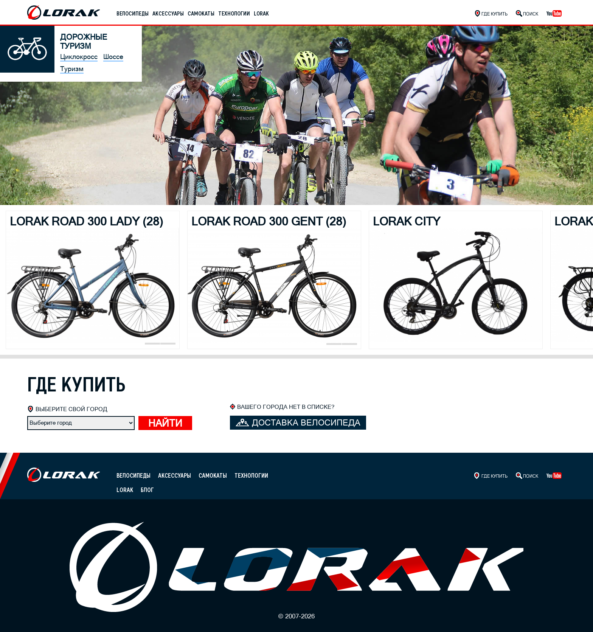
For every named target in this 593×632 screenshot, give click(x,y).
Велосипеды (132, 13)
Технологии (234, 13)
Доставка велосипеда (298, 422)
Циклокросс (79, 57)
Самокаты (201, 13)
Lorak (261, 13)
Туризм (72, 69)
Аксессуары (168, 13)
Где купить (494, 14)
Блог (147, 490)
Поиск (530, 14)
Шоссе (113, 57)
